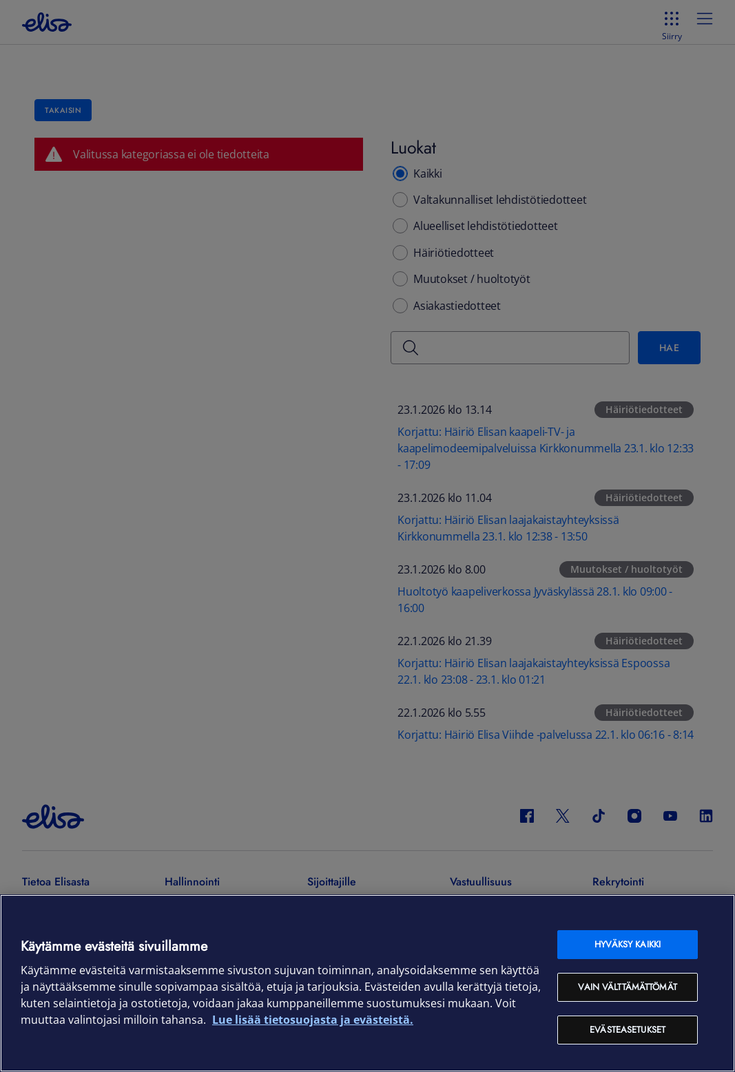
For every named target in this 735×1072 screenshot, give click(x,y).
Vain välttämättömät (627, 987)
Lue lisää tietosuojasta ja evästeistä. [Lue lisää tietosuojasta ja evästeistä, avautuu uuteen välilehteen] (312, 1019)
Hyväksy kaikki (627, 944)
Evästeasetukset (627, 1029)
